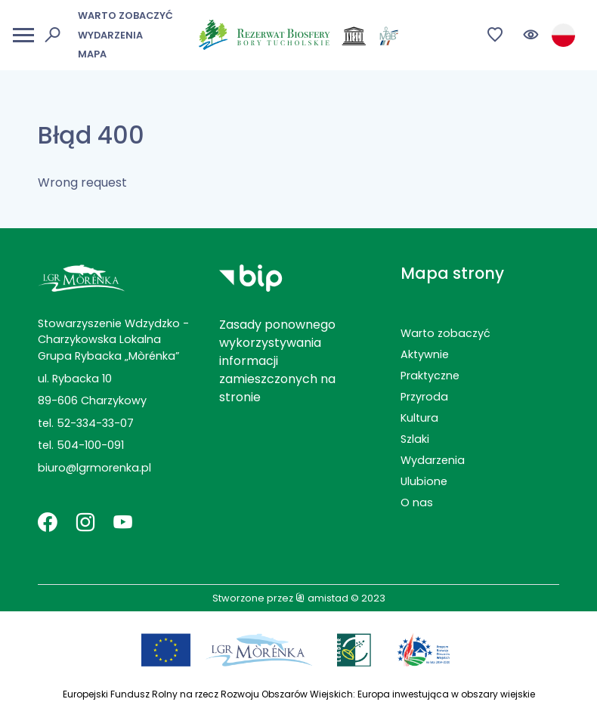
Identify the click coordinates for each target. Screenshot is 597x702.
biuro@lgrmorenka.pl (94, 467)
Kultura (419, 417)
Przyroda (424, 396)
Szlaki (415, 439)
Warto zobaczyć (125, 15)
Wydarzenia (110, 35)
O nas (417, 502)
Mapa (92, 54)
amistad (321, 598)
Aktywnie (425, 354)
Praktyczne (430, 375)
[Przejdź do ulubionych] (495, 35)
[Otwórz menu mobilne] (23, 35)
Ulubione (424, 481)
